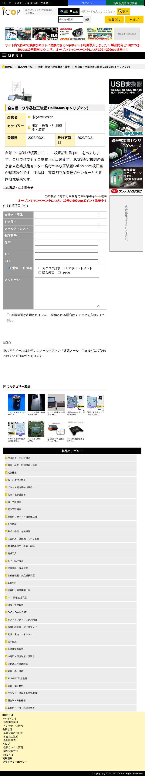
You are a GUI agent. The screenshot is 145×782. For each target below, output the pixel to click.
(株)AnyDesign (42, 117)
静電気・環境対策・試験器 (21, 662)
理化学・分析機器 (17, 706)
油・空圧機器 (14, 507)
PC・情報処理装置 (17, 603)
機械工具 (12, 559)
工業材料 (12, 588)
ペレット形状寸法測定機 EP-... (56, 419)
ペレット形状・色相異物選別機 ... (36, 419)
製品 (64, 11)
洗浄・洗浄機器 (15, 566)
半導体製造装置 (15, 654)
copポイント (10, 724)
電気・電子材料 (15, 691)
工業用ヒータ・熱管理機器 (21, 713)
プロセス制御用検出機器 (20, 493)
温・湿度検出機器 (17, 485)
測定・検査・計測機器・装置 (54, 66)
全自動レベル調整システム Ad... (56, 445)
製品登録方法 (10, 756)
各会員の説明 (10, 742)
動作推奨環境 (10, 727)
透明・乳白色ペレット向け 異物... (95, 419)
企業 (74, 11)
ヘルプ (6, 749)
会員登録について (13, 738)
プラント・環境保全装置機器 (22, 699)
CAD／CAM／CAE (17, 618)
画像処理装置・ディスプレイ (22, 632)
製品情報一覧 (25, 66)
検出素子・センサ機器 (19, 463)
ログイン (87, 3)
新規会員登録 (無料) (125, 3)
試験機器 (12, 478)
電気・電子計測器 (17, 500)
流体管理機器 (14, 515)
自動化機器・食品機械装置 (21, 581)
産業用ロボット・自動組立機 (22, 522)
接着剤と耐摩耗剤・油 (19, 596)
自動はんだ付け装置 (18, 669)
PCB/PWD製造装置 (17, 684)
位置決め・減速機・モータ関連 (23, 544)
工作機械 (12, 529)
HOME (8, 66)
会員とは (7, 735)
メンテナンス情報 (13, 731)
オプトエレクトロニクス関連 (22, 625)
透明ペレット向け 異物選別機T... (76, 419)
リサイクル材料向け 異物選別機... (16, 445)
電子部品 (12, 647)
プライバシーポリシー (14, 767)
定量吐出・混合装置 (18, 574)
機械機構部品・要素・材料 (21, 551)
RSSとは (8, 760)
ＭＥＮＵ (12, 55)
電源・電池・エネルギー (20, 640)
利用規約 (7, 764)
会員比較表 (9, 745)
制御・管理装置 (15, 610)
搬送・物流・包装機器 (19, 537)
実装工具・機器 (15, 676)
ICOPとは (7, 720)
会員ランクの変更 (13, 753)
